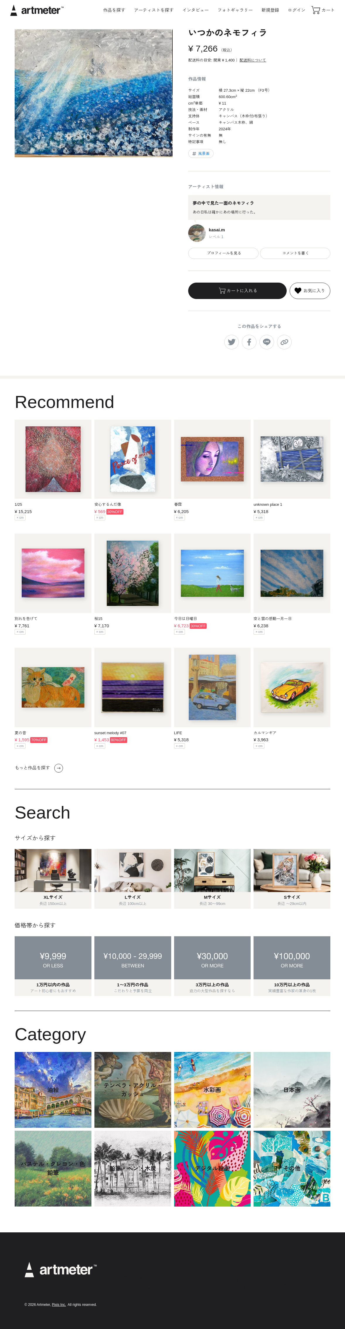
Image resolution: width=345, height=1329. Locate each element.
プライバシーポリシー (223, 1272)
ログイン (296, 10)
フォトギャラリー (235, 10)
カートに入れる (237, 290)
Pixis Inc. (59, 1305)
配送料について (252, 60)
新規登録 (270, 10)
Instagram (279, 1265)
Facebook (279, 1283)
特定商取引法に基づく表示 (227, 1280)
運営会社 (211, 1296)
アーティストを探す (154, 10)
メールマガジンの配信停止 (227, 1288)
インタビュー (195, 10)
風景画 (200, 154)
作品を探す (114, 10)
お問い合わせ (215, 1304)
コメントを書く (295, 253)
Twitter (275, 1274)
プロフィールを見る (223, 253)
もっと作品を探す (39, 768)
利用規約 (211, 1265)
